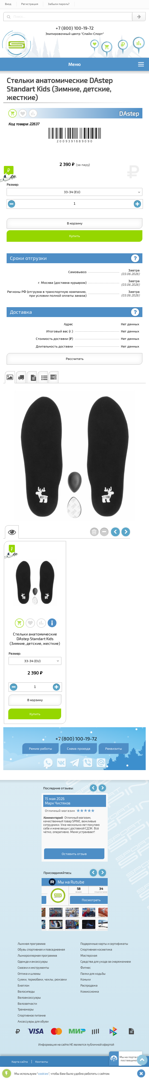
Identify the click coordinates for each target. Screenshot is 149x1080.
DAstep (129, 113)
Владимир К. (73, 803)
